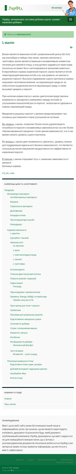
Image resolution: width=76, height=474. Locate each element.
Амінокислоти (24, 34)
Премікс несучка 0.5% (23, 300)
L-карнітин (15, 233)
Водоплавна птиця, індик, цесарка (26, 364)
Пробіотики (15, 310)
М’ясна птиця (16, 378)
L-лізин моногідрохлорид (24, 255)
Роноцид (17, 286)
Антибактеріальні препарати (23, 197)
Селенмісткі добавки (19, 323)
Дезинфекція (16, 211)
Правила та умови (64, 462)
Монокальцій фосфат (23, 345)
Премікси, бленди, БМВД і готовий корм (28, 296)
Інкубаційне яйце (18, 373)
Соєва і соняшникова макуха (23, 328)
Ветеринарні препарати (18, 194)
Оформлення (66, 459)
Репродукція (16, 224)
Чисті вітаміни (16, 351)
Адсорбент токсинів (19, 238)
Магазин (19, 459)
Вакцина (14, 201)
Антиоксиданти (17, 269)
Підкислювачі (16, 283)
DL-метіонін (18, 246)
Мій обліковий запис (47, 459)
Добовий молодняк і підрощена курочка (28, 369)
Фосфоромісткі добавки (21, 342)
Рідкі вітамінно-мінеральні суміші (25, 319)
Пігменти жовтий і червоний (23, 278)
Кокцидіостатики (18, 215)
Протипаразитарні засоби (22, 220)
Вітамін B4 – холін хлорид (25, 354)
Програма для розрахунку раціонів (26, 314)
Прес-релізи (10, 404)
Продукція (9, 190)
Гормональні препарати (21, 206)
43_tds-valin (8, 173)
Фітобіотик (15, 337)
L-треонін (17, 259)
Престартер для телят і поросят (25, 305)
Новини (8, 398)
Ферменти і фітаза (18, 332)
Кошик (30, 459)
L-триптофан (19, 264)
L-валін (16, 250)
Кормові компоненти (16, 230)
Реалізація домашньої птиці (20, 361)
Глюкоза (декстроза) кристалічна (25, 274)
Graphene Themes (22, 470)
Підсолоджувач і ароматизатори (25, 292)
